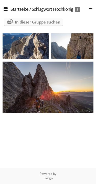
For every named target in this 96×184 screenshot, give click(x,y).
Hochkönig (63, 9)
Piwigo (48, 178)
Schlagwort (42, 9)
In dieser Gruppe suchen (37, 22)
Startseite (19, 9)
